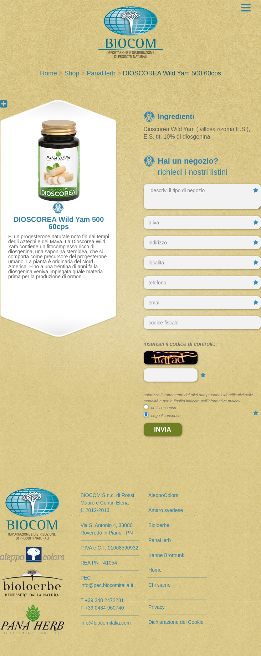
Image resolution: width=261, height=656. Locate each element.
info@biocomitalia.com (106, 623)
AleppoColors (163, 495)
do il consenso (163, 408)
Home (48, 73)
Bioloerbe (158, 525)
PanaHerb (101, 73)
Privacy (156, 607)
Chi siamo (159, 585)
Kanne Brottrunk (166, 555)
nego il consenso (166, 415)
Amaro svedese (165, 510)
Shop (71, 73)
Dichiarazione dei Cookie (176, 622)
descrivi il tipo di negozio (202, 196)
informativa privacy (224, 401)
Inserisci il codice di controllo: (180, 344)
